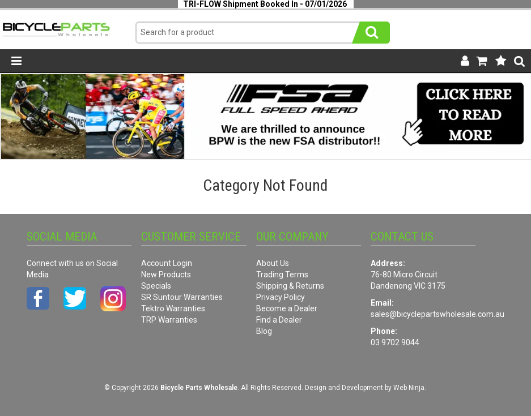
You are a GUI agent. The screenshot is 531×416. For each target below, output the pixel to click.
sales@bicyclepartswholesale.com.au (437, 314)
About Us (272, 263)
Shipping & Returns (290, 285)
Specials (156, 285)
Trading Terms (282, 274)
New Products (166, 274)
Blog (264, 331)
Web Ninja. (409, 388)
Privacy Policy (280, 297)
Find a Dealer (279, 319)
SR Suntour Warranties (182, 297)
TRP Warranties (169, 319)
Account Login (166, 263)
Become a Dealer (286, 308)
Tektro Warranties (173, 308)
